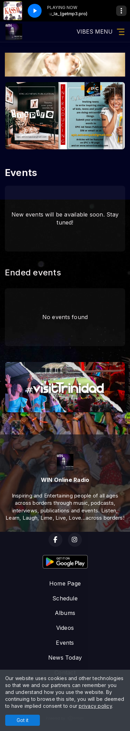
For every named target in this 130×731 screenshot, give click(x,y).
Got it (22, 720)
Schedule (65, 598)
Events (65, 642)
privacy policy (95, 706)
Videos (65, 627)
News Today (65, 657)
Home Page (65, 583)
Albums (65, 612)
